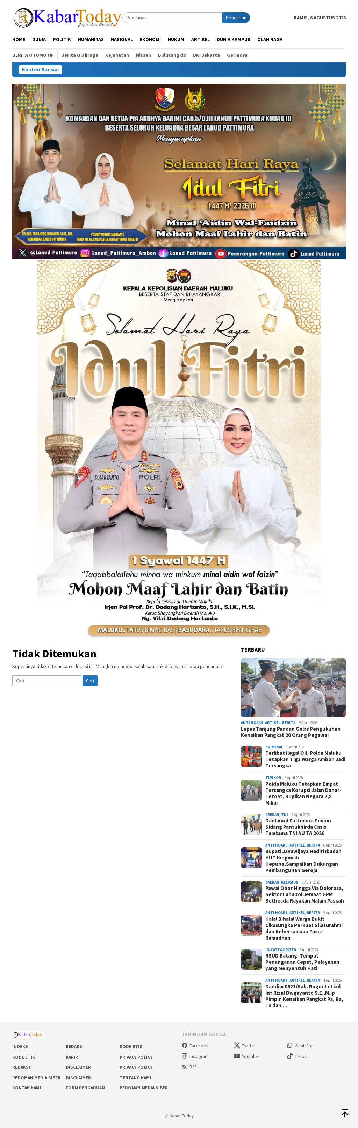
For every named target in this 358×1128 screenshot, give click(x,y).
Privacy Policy (136, 1057)
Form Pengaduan (85, 1088)
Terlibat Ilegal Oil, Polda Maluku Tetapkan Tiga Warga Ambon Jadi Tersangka (305, 759)
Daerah (272, 814)
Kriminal (274, 747)
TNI (284, 814)
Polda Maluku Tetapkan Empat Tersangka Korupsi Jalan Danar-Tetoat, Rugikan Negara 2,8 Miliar (303, 793)
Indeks (20, 1047)
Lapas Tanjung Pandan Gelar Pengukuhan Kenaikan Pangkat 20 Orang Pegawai (291, 732)
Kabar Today (182, 1116)
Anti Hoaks (252, 722)
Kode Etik (131, 1047)
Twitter (244, 1046)
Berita (288, 722)
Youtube (246, 1056)
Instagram (195, 1056)
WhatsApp (300, 1046)
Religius (289, 882)
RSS (188, 1067)
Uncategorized (280, 949)
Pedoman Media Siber (36, 1078)
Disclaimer (78, 1067)
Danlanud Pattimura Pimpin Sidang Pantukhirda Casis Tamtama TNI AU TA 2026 (298, 826)
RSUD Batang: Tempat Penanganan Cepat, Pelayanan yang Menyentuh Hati (302, 962)
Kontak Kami (26, 1088)
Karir (72, 1057)
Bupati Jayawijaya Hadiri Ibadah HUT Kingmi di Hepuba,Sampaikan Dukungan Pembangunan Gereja (303, 860)
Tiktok (297, 1056)
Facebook (194, 1046)
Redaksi (75, 1047)
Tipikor (273, 777)
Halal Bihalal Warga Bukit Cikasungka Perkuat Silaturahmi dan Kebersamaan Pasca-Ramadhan (304, 928)
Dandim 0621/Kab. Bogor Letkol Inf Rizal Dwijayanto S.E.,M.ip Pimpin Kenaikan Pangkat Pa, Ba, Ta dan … (304, 996)
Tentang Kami (135, 1078)
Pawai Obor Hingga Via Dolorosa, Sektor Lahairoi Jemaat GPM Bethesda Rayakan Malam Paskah (304, 894)
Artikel (272, 722)
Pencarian (236, 17)
